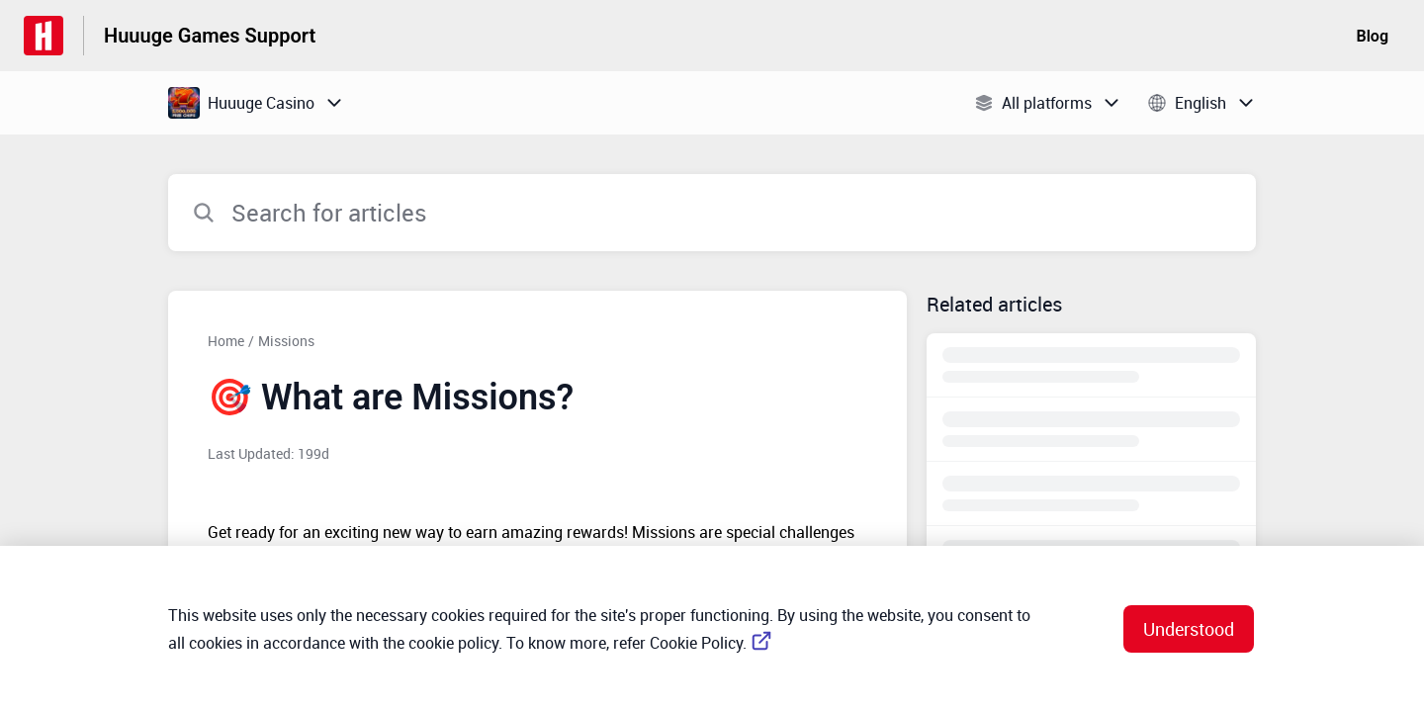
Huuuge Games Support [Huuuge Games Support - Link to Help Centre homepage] (209, 35)
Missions (286, 340)
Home (226, 340)
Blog (1372, 36)
